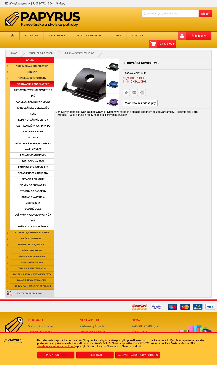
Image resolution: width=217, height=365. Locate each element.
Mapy (62, 3)
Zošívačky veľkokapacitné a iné (33, 218)
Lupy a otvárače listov (33, 120)
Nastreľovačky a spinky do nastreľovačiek (33, 129)
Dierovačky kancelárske (79, 53)
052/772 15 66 (44, 3)
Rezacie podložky (33, 179)
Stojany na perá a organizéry (33, 200)
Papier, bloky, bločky (32, 244)
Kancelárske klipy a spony (33, 102)
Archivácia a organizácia (32, 66)
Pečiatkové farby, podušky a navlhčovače (33, 146)
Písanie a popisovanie (32, 256)
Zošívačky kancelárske (33, 226)
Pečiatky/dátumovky (33, 155)
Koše (33, 114)
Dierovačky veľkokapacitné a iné (33, 93)
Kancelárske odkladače (33, 108)
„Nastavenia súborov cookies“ (56, 346)
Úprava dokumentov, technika (32, 286)
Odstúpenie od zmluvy (93, 331)
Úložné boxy (33, 209)
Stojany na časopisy (33, 191)
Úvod (14, 53)
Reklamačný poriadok (40, 331)
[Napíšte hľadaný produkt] (170, 13)
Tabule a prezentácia (32, 268)
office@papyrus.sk (19, 3)
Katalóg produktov (89, 35)
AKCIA (30, 59)
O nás (117, 35)
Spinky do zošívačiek (33, 185)
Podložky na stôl (33, 161)
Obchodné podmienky (41, 326)
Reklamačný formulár (92, 326)
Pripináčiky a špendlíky (33, 167)
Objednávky (57, 35)
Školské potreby (32, 262)
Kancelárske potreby (41, 53)
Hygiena (32, 72)
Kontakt (137, 35)
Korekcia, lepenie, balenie (32, 232)
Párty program (32, 250)
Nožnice (33, 137)
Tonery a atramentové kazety (32, 274)
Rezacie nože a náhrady (33, 173)
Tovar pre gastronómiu (32, 280)
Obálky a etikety (32, 238)
